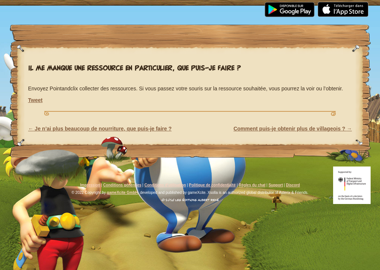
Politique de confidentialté (212, 185)
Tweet (35, 100)
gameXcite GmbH (122, 192)
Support (240, 4)
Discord (293, 185)
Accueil (32, 4)
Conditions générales (122, 185)
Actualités (76, 4)
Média (118, 4)
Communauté (164, 4)
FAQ (206, 4)
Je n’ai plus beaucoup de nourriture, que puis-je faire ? (100, 129)
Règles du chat (252, 185)
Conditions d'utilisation (165, 185)
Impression (90, 185)
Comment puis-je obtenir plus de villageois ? (292, 129)
